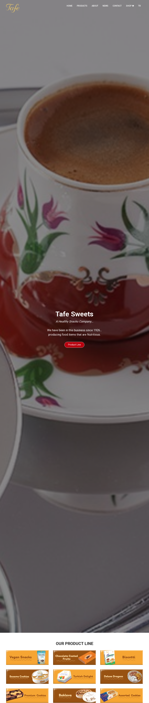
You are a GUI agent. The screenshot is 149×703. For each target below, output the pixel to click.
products (82, 6)
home (69, 6)
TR (139, 6)
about (95, 6)
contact (117, 6)
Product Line (74, 344)
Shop (130, 6)
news (105, 6)
